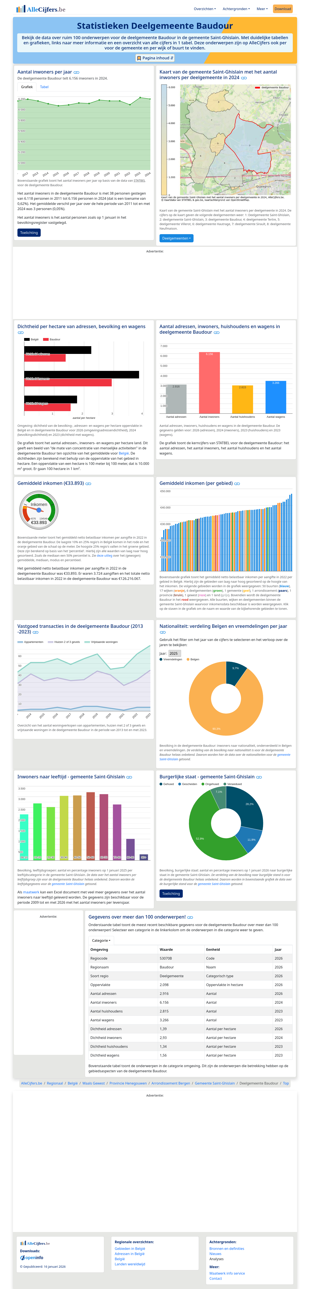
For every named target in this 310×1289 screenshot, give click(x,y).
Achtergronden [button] (235, 8)
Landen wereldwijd (130, 1264)
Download (283, 8)
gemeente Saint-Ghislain (68, 884)
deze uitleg (104, 555)
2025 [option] (174, 653)
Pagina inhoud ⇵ (155, 58)
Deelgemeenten (175, 238)
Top (286, 1083)
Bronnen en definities (226, 1248)
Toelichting (29, 232)
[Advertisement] (155, 287)
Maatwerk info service (227, 1273)
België (124, 453)
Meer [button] (261, 8)
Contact (215, 1278)
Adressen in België (130, 1253)
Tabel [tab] (44, 86)
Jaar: (163, 653)
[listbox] (175, 653)
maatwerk (31, 892)
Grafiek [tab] (27, 86)
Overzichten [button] (203, 8)
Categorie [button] (100, 940)
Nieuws (215, 1253)
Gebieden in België (130, 1248)
